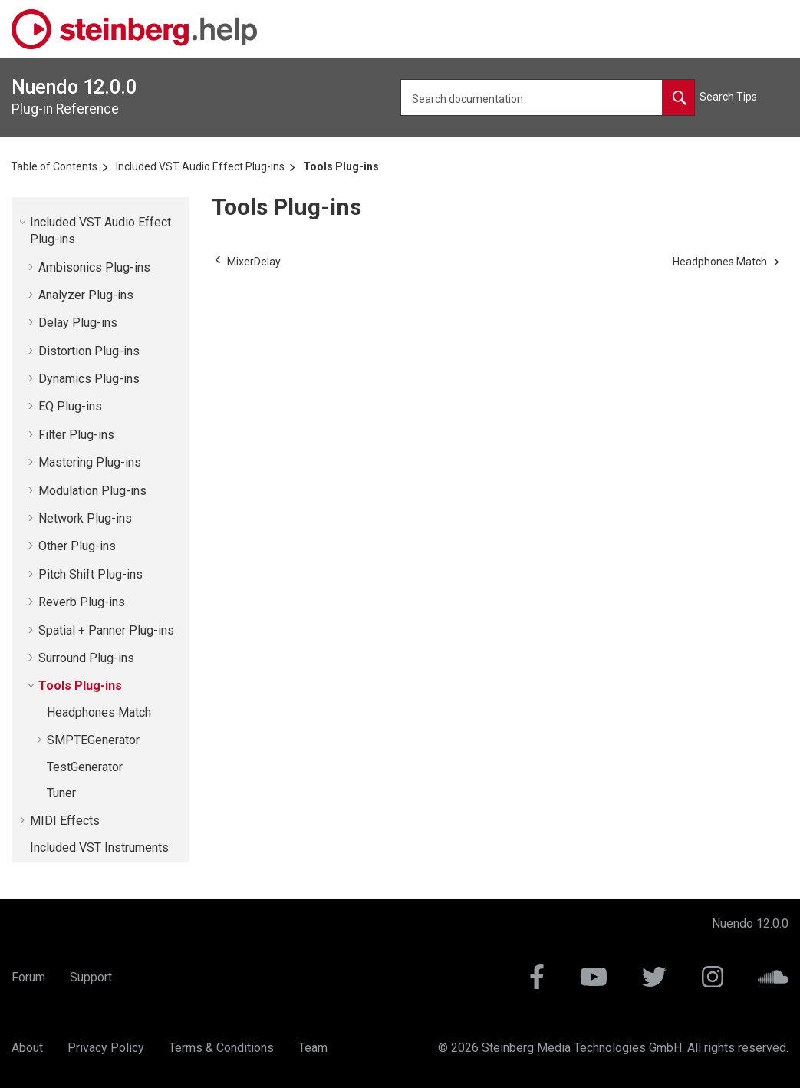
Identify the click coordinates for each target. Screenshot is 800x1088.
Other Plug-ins (77, 546)
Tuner (61, 793)
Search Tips (728, 97)
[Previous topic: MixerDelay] (254, 262)
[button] (24, 222)
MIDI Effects (65, 820)
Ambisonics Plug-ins (94, 267)
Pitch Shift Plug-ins (90, 574)
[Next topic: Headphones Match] (720, 262)
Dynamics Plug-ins (89, 378)
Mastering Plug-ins (89, 462)
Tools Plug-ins (341, 166)
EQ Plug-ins (70, 406)
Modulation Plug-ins (92, 490)
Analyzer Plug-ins (85, 295)
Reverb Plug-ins (81, 602)
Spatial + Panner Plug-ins (106, 630)
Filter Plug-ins (76, 434)
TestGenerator (85, 767)
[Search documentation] (678, 97)
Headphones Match (99, 712)
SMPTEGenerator (93, 740)
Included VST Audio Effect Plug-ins (200, 166)
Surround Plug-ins (86, 658)
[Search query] (548, 97)
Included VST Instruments (99, 847)
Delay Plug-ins (77, 322)
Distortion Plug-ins (89, 351)
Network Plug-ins (85, 518)
